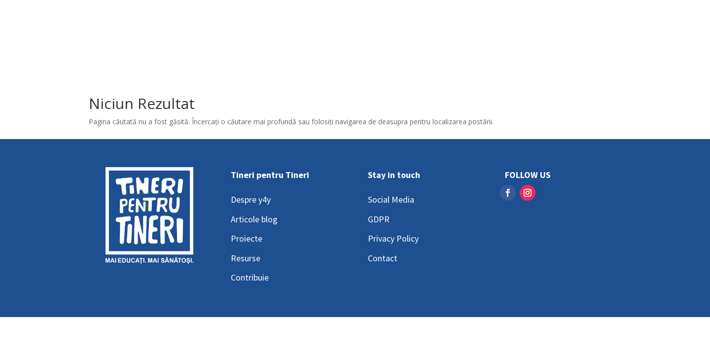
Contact (382, 258)
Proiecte (246, 238)
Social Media (391, 199)
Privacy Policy (393, 238)
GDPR (379, 219)
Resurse (245, 258)
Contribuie (250, 277)
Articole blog (254, 219)
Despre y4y (251, 199)
